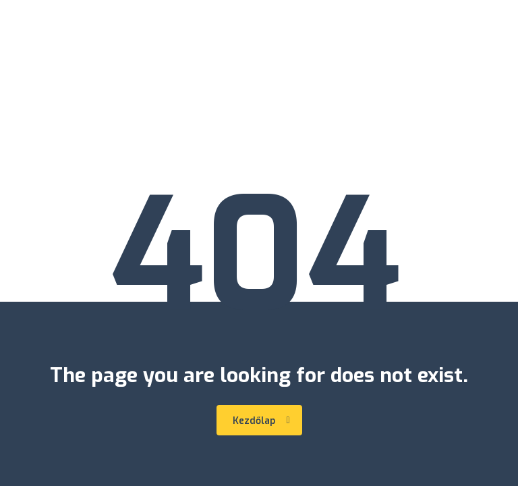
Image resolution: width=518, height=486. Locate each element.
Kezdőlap (261, 420)
